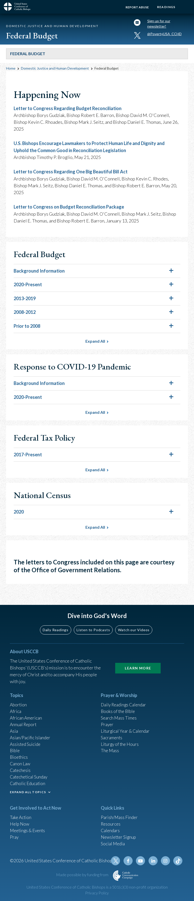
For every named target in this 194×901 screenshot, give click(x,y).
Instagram (166, 860)
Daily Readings (55, 624)
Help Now (20, 822)
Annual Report (24, 720)
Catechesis (21, 767)
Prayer (107, 720)
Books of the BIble (118, 706)
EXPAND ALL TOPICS (28, 790)
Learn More (138, 662)
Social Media (113, 842)
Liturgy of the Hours (120, 740)
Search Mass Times (119, 713)
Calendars (111, 829)
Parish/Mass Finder (120, 815)
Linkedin (153, 860)
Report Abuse (136, 7)
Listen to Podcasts (93, 624)
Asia (14, 726)
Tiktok (178, 860)
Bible (15, 747)
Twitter (117, 860)
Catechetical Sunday (30, 774)
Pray (14, 835)
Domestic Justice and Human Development (55, 69)
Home (10, 69)
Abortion (19, 699)
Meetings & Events (28, 829)
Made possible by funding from (82, 874)
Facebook (129, 860)
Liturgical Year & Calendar (126, 726)
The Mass (110, 747)
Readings (165, 7)
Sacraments (112, 733)
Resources (111, 822)
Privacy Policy (97, 893)
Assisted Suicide (26, 740)
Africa (16, 706)
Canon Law (20, 761)
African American (26, 713)
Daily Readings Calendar (125, 699)
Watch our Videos (134, 624)
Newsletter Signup (119, 835)
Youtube (141, 860)
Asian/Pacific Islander (31, 733)
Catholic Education (28, 781)
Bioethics (19, 754)
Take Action (21, 815)
